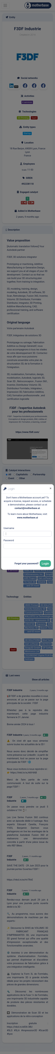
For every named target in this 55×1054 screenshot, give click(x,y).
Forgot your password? (27, 563)
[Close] (50, 488)
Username (9, 528)
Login (45, 563)
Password (9, 540)
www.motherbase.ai (27, 517)
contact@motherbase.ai (27, 508)
